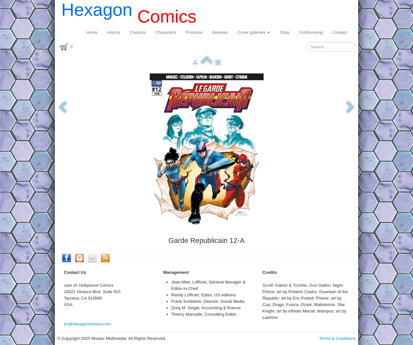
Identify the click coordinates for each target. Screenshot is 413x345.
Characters (166, 32)
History (113, 32)
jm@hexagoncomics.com (87, 323)
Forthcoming (311, 32)
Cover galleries (253, 32)
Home (91, 32)
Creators (138, 32)
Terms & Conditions (337, 338)
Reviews (220, 32)
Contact (339, 32)
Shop (285, 32)
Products (194, 32)
